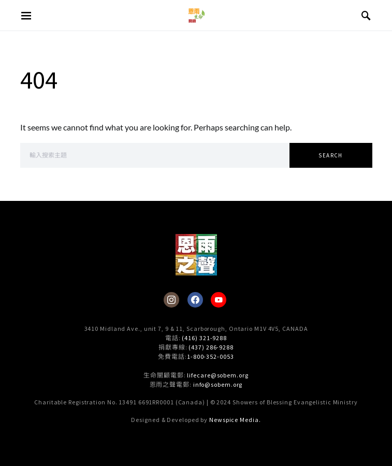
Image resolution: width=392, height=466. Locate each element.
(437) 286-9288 (211, 347)
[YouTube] (218, 300)
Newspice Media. (235, 420)
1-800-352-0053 (210, 356)
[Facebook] (195, 300)
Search (330, 155)
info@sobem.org (218, 384)
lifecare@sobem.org (217, 375)
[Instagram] (171, 300)
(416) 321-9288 (204, 338)
